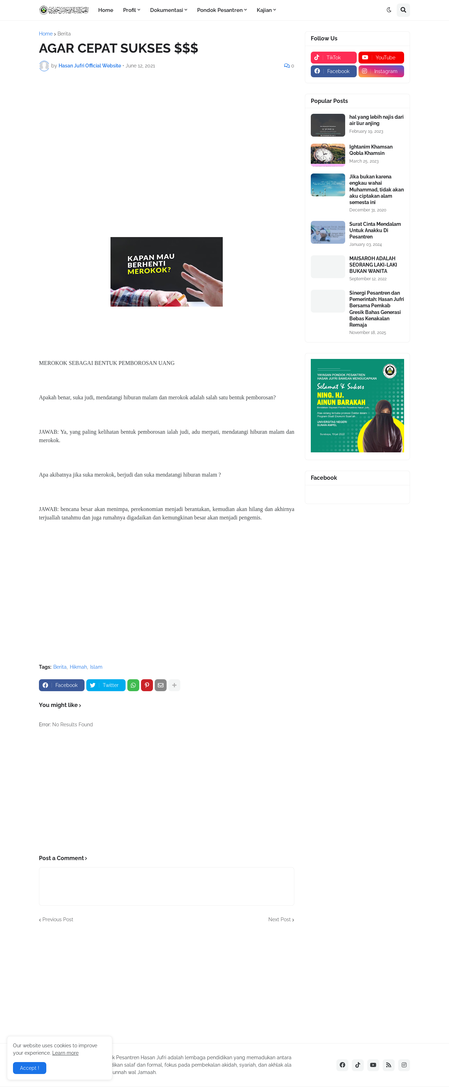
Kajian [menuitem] (264, 10)
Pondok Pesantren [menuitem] (220, 10)
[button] (389, 10)
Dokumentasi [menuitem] (166, 10)
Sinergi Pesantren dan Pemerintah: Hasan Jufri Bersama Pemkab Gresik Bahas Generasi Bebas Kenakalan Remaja (376, 309)
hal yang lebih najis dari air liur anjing (376, 120)
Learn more (65, 1053)
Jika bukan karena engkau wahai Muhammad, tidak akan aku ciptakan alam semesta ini (376, 189)
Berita (64, 33)
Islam (96, 667)
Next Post (279, 919)
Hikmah (78, 667)
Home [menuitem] (105, 10)
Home (46, 33)
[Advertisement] (166, 129)
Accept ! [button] (29, 1068)
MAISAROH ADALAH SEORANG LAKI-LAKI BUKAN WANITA (373, 265)
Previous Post (57, 919)
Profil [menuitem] (129, 10)
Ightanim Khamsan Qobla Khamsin (371, 150)
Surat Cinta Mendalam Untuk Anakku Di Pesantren (375, 230)
